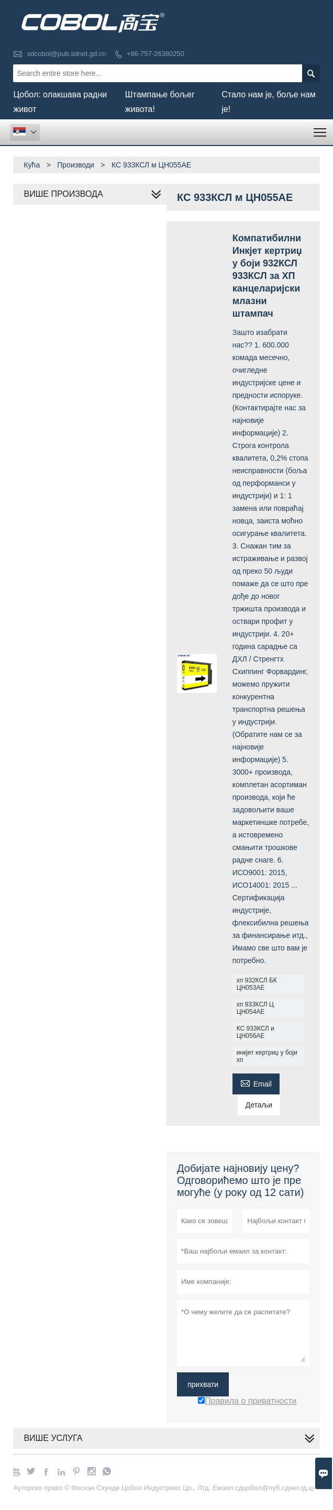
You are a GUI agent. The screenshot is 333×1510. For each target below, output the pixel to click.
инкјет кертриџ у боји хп (267, 1056)
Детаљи (259, 1105)
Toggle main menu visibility (321, 129)
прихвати (202, 1384)
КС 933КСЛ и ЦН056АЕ (255, 1032)
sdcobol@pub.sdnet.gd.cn (66, 54)
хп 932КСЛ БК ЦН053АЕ (257, 984)
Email (256, 1082)
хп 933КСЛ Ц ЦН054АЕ (255, 1008)
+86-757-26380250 (155, 54)
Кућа (32, 165)
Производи (75, 165)
